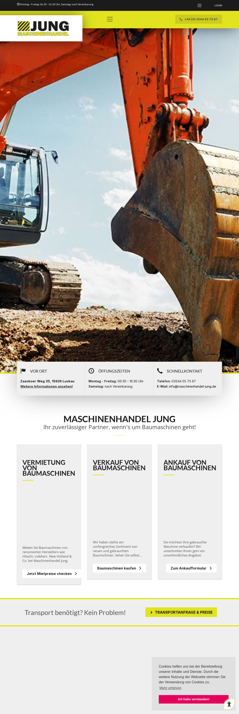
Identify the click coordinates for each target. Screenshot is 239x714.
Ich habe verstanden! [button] (193, 699)
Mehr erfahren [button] (170, 688)
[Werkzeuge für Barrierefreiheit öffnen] (229, 704)
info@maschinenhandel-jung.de (192, 386)
